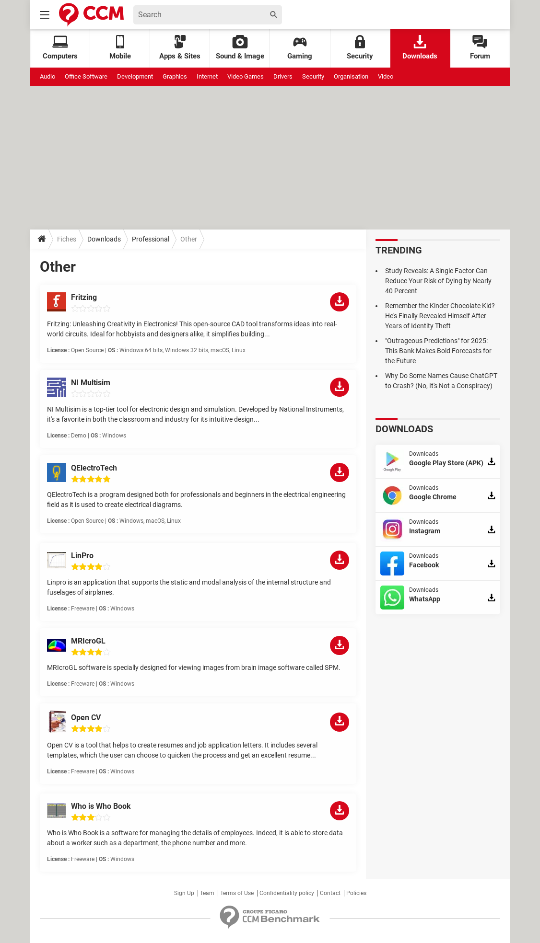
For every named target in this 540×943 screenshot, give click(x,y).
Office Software (86, 76)
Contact (330, 893)
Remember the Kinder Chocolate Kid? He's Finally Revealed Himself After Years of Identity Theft (440, 316)
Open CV (86, 717)
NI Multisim (90, 382)
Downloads (419, 47)
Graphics (175, 76)
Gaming (299, 47)
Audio (47, 76)
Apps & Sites (179, 47)
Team (207, 893)
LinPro (82, 555)
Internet (207, 76)
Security (360, 47)
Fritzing (84, 297)
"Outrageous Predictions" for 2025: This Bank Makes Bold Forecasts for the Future (438, 351)
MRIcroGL (88, 640)
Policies (356, 893)
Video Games (245, 76)
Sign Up (184, 893)
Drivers (283, 76)
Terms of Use (237, 893)
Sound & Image (240, 47)
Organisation (351, 76)
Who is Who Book (101, 806)
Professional (150, 239)
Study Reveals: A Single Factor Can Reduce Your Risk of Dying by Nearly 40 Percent (438, 281)
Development (135, 76)
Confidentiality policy (286, 893)
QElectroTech (94, 467)
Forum (480, 47)
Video (385, 76)
